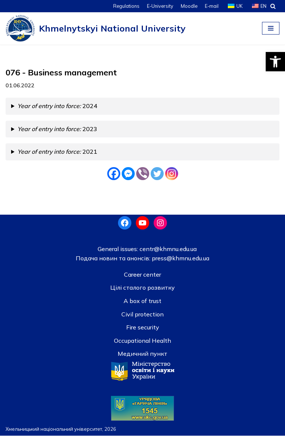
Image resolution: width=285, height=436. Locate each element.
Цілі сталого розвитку (142, 288)
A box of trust (142, 301)
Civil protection (142, 314)
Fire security (142, 327)
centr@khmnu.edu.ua (167, 249)
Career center (142, 275)
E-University (159, 6)
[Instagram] (171, 173)
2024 (57, 106)
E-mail (212, 6)
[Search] (273, 6)
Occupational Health (142, 341)
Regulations (125, 6)
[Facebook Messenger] (128, 173)
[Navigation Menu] (270, 28)
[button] (275, 61)
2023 (57, 129)
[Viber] (142, 173)
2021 (57, 152)
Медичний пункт (142, 354)
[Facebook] (113, 173)
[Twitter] (157, 173)
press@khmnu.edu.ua (179, 258)
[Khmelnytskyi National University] (96, 28)
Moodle (188, 6)
